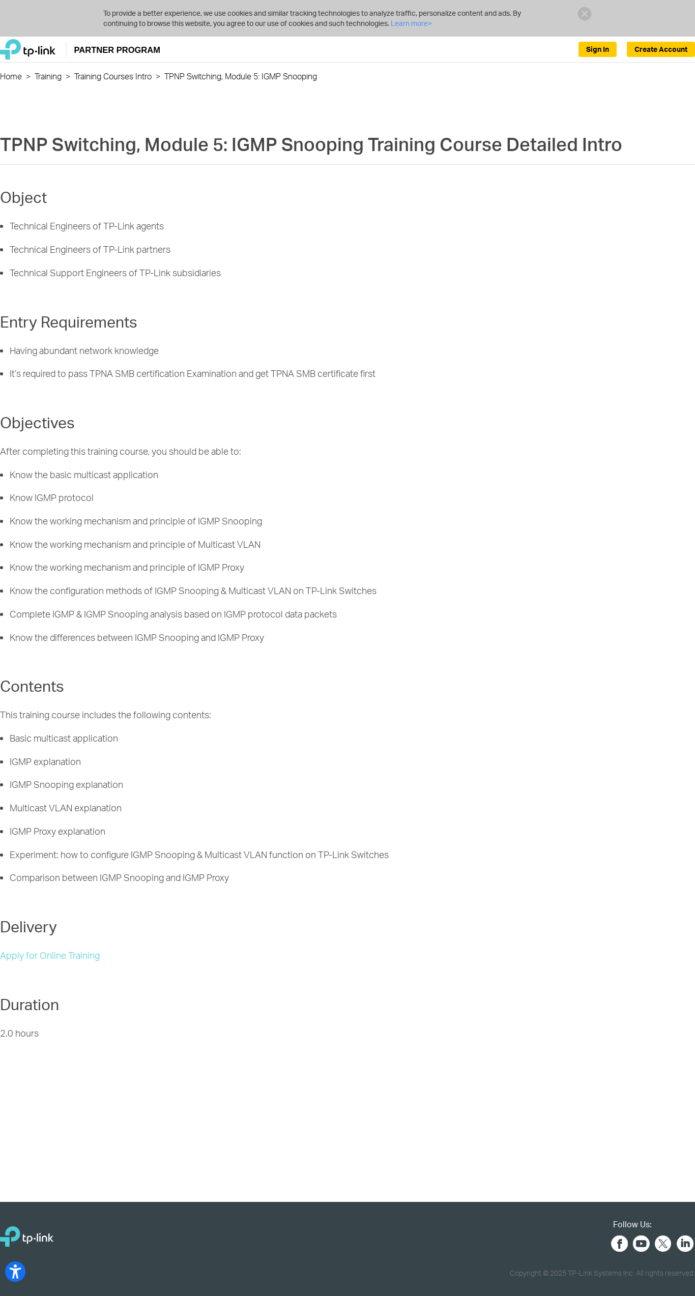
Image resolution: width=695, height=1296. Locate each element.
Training (48, 76)
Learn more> (410, 23)
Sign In (597, 49)
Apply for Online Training (50, 955)
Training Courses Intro (113, 76)
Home (11, 76)
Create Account (660, 49)
